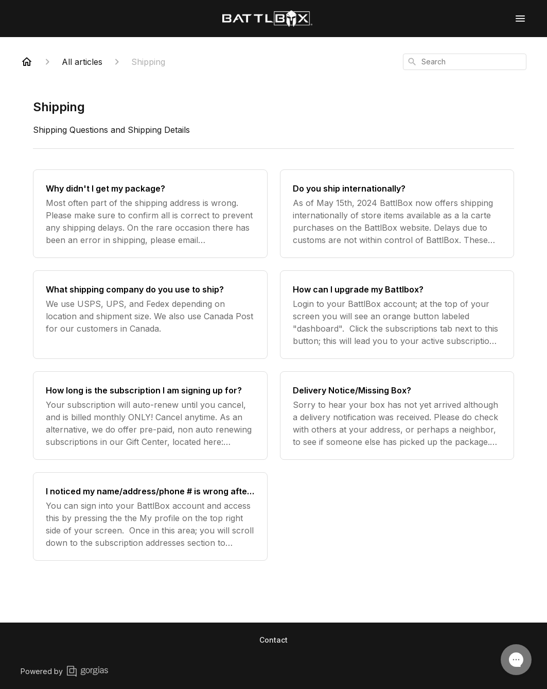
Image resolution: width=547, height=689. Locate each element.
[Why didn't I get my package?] (150, 213)
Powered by (64, 671)
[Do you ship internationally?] (397, 213)
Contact (273, 639)
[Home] (27, 62)
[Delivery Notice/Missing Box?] (397, 415)
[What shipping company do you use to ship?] (150, 314)
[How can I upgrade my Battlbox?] (397, 314)
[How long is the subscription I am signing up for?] (150, 415)
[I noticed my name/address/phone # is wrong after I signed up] (150, 516)
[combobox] (464, 62)
